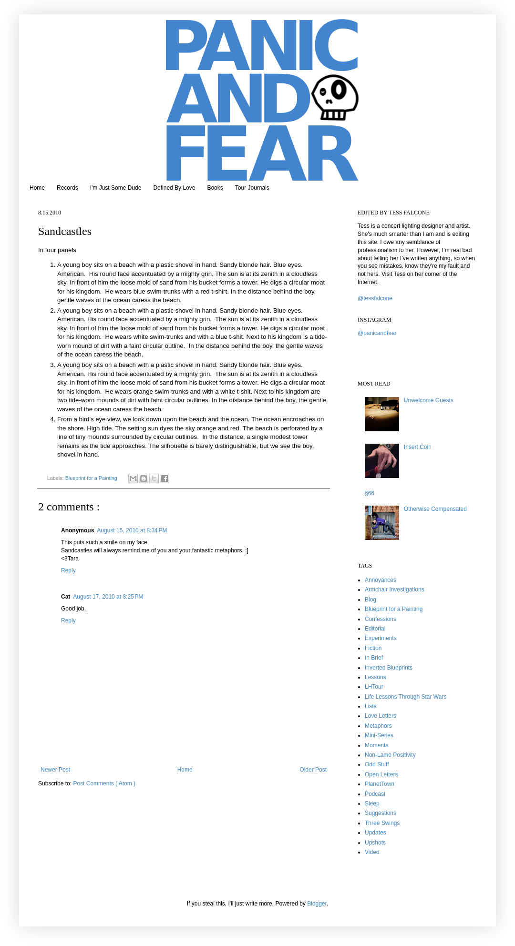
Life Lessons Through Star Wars (405, 696)
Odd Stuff (377, 764)
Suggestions (380, 813)
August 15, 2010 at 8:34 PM (132, 530)
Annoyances (380, 580)
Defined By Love (174, 187)
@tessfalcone (375, 298)
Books (215, 187)
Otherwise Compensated (435, 509)
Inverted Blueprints (388, 667)
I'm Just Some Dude (116, 187)
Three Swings (382, 823)
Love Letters (380, 715)
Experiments (381, 638)
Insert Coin (418, 447)
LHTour (374, 686)
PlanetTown (379, 784)
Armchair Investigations (394, 589)
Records (67, 187)
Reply (68, 570)
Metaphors (378, 725)
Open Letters (381, 774)
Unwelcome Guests (428, 400)
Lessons (375, 677)
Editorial (375, 628)
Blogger (317, 903)
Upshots (375, 842)
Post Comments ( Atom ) (104, 783)
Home (37, 187)
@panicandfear (377, 333)
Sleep (372, 803)
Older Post (313, 769)
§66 (369, 493)
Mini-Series (379, 735)
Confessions (380, 619)
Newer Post (55, 769)
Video (372, 852)
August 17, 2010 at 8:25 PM (108, 596)
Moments (376, 745)
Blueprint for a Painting (92, 478)
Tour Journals (252, 187)
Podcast (375, 794)
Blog (370, 599)
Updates (375, 832)
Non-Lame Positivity (390, 755)
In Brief (374, 657)
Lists (371, 706)
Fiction (373, 648)
